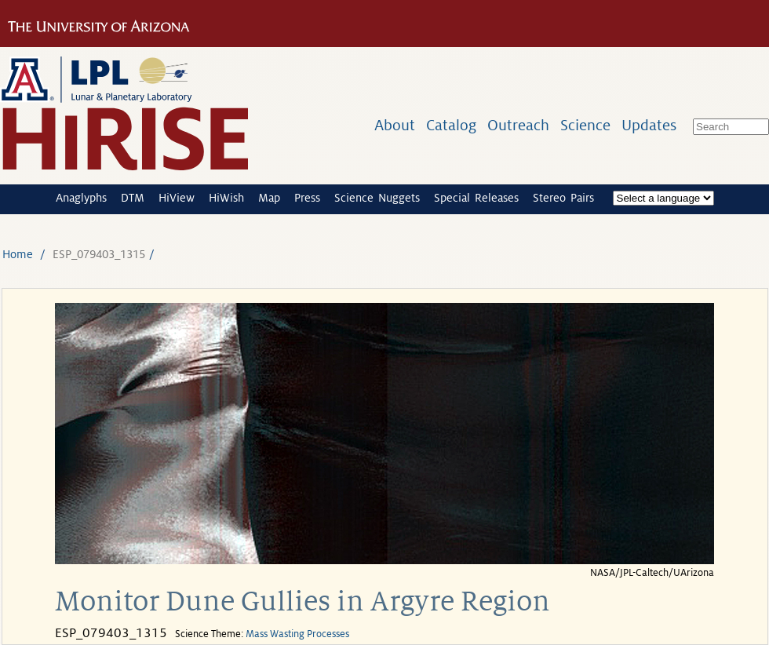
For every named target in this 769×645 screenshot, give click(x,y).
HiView (177, 197)
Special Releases (476, 197)
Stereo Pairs (563, 197)
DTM (132, 197)
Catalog (451, 125)
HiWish (226, 197)
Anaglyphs (81, 197)
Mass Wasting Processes (297, 634)
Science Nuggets (377, 197)
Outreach (518, 125)
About (394, 125)
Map (269, 197)
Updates (648, 125)
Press (307, 197)
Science (585, 125)
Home (17, 254)
